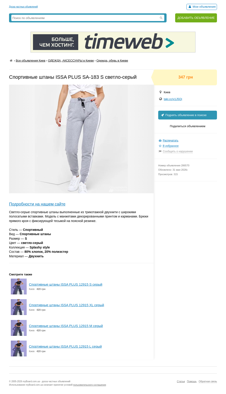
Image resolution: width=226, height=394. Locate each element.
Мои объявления (202, 6)
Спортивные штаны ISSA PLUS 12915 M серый (66, 326)
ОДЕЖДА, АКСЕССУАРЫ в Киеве (71, 60)
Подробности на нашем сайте (37, 204)
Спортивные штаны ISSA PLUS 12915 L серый (65, 346)
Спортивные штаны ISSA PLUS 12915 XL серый (66, 305)
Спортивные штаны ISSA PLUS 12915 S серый (65, 284)
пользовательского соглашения (89, 385)
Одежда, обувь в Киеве (112, 60)
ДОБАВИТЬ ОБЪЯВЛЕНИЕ (196, 17)
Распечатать (170, 140)
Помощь (192, 381)
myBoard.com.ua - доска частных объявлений (46, 381)
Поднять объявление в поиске (183, 115)
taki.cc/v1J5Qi (173, 99)
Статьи (181, 381)
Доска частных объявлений (23, 6)
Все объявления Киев (30, 60)
